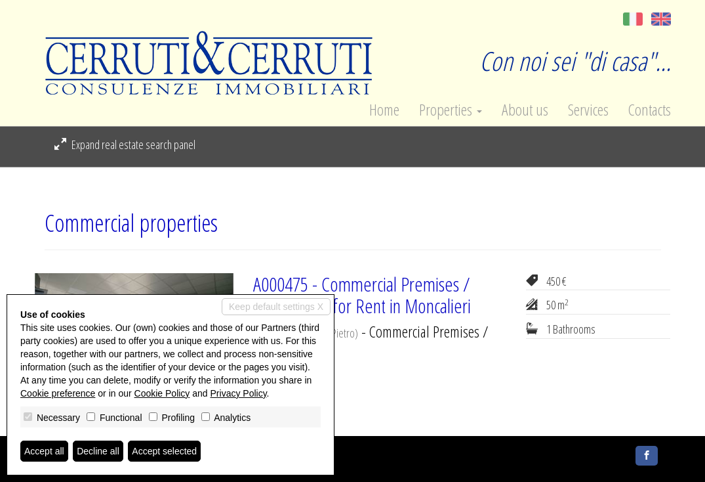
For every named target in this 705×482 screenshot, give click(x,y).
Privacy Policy (239, 393)
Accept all (44, 451)
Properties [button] (450, 109)
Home (384, 109)
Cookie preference (57, 393)
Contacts (649, 109)
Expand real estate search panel (124, 144)
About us (525, 109)
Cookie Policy (162, 393)
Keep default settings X (276, 306)
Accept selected (164, 451)
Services (588, 109)
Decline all (98, 451)
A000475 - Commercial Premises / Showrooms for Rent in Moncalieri (362, 295)
